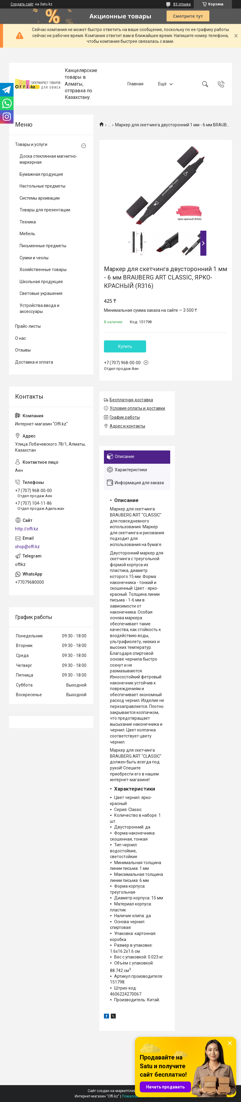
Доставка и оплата (34, 362)
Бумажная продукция (41, 174)
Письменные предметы (43, 245)
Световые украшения (41, 293)
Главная (135, 83)
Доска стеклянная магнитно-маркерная (48, 159)
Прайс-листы (28, 326)
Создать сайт (22, 4)
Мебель (27, 233)
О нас (20, 338)
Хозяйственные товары (43, 269)
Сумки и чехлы (34, 257)
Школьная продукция (41, 281)
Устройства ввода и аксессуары (39, 308)
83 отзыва (182, 4)
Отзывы (23, 350)
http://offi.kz (26, 528)
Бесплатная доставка (131, 399)
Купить (125, 346)
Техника (28, 221)
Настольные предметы (42, 186)
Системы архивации (40, 198)
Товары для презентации (45, 209)
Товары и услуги (31, 144)
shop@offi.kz (27, 546)
